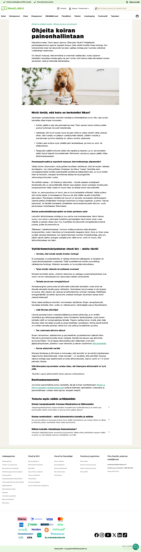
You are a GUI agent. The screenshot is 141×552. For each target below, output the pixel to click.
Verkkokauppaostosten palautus (12, 472)
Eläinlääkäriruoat (51, 16)
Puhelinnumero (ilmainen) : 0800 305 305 (120, 468)
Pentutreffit (84, 472)
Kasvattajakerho (59, 465)
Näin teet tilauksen (8, 499)
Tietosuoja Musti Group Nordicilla (13, 482)
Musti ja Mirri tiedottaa (35, 465)
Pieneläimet (66, 16)
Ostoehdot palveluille (9, 496)
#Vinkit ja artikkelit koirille (42, 24)
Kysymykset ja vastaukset (10, 468)
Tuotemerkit (103, 16)
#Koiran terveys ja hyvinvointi (65, 24)
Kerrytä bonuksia (59, 472)
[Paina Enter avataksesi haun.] (116, 8)
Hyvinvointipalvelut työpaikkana (38, 485)
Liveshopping (89, 16)
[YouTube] (108, 535)
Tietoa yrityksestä (34, 475)
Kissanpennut (36, 16)
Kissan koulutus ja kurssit (88, 468)
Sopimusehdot (6, 475)
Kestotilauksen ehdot (9, 489)
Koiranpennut (14, 16)
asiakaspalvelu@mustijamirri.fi (116, 464)
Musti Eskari (84, 461)
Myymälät (31, 468)
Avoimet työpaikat (34, 482)
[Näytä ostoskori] (138, 16)
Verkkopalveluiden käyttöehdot (12, 478)
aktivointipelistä (99, 344)
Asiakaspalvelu (7, 461)
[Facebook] (96, 535)
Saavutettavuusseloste (35, 472)
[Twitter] (114, 535)
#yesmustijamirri (33, 461)
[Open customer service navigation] (135, 546)
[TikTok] (124, 535)
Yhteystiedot (32, 478)
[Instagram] (101, 535)
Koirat (3, 16)
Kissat (25, 16)
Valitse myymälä (134, 2)
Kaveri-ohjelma (59, 461)
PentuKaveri (58, 475)
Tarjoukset (115, 16)
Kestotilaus (5, 503)
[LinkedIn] (119, 535)
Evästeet (5, 492)
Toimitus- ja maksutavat (9, 465)
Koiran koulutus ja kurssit (88, 465)
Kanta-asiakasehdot (60, 468)
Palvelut (77, 16)
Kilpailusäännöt (7, 485)
